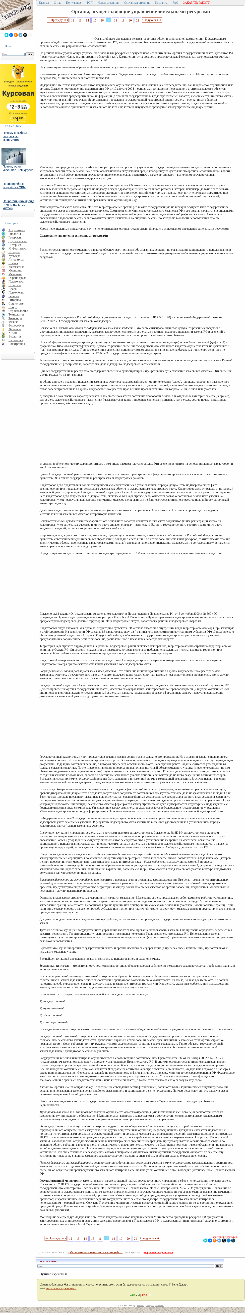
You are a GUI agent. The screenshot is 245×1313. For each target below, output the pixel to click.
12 (72, 20)
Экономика (15, 340)
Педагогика (16, 281)
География (15, 237)
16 (102, 20)
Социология (16, 303)
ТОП (90, 2)
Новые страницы (108, 2)
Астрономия (16, 230)
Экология (14, 336)
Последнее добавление (154, 1306)
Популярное (74, 2)
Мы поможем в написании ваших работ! (95, 1252)
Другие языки (17, 241)
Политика (14, 285)
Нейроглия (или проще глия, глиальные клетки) (18, 205)
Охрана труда (17, 278)
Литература (16, 259)
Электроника (17, 344)
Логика (13, 263)
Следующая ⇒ (151, 20)
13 (80, 20)
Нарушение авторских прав (158, 1252)
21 (137, 20)
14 (87, 20)
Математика (16, 266)
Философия (16, 325)
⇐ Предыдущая (57, 20)
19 (122, 20)
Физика (13, 322)
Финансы (14, 329)
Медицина (15, 270)
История (14, 252)
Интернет (14, 244)
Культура (14, 256)
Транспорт (15, 318)
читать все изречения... (61, 1288)
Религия (13, 296)
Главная (44, 2)
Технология (16, 314)
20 (130, 20)
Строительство (18, 310)
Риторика (14, 300)
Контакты (161, 2)
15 (94, 20)
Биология (14, 234)
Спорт (12, 307)
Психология (16, 292)
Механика (15, 274)
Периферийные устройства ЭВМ (14, 185)
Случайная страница (137, 2)
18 (115, 20)
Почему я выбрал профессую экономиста (15, 136)
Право (12, 288)
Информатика (17, 248)
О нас (57, 2)
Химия (12, 332)
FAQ (175, 2)
